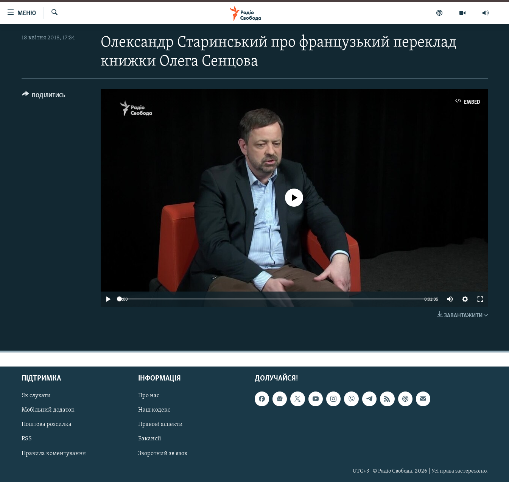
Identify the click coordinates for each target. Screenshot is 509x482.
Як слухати (36, 396)
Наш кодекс (154, 410)
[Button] (44, 97)
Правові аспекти (160, 424)
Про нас (148, 396)
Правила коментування (54, 453)
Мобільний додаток (48, 410)
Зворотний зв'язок (163, 453)
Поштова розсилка (47, 424)
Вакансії (149, 439)
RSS (27, 439)
